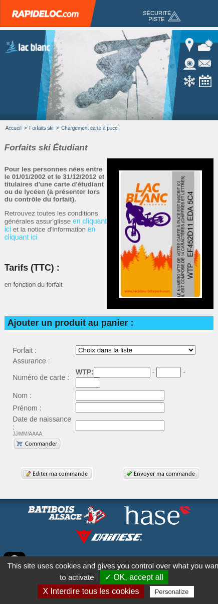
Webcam (190, 63)
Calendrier (205, 81)
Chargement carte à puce (89, 128)
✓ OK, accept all (134, 577)
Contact (205, 63)
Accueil (14, 128)
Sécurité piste (157, 16)
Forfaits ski (41, 128)
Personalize (172, 591)
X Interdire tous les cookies (91, 591)
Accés (190, 45)
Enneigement (190, 81)
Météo (205, 45)
